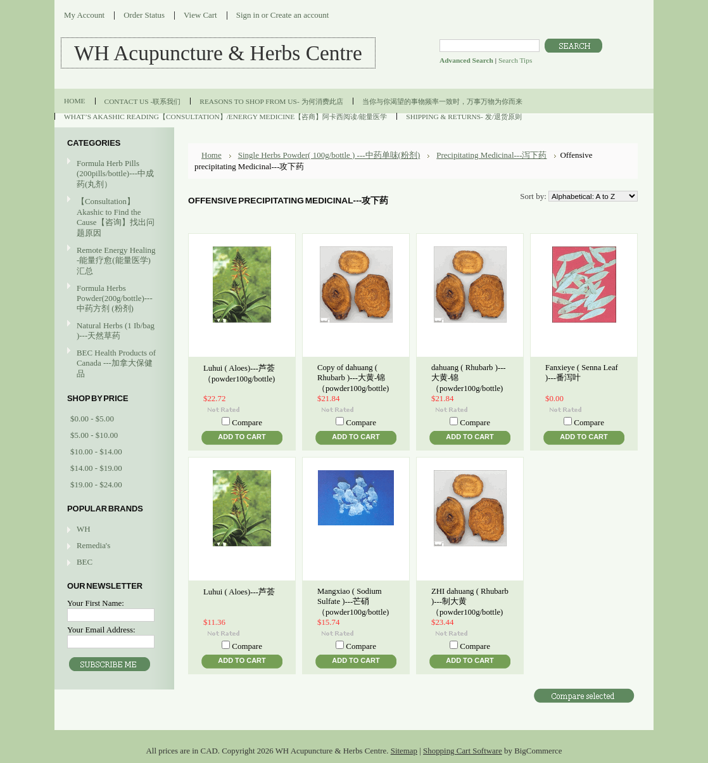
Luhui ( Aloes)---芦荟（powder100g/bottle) (239, 373)
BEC (84, 562)
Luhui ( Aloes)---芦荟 (239, 591)
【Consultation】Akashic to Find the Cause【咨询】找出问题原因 (116, 217)
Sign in (248, 15)
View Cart (200, 15)
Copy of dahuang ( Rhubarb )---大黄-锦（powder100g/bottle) (353, 378)
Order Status (144, 15)
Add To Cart (241, 436)
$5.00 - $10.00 (94, 435)
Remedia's (93, 545)
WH (84, 529)
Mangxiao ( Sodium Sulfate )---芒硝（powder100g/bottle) (353, 602)
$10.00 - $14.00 (96, 451)
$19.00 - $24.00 (96, 484)
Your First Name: (95, 603)
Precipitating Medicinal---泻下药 (491, 155)
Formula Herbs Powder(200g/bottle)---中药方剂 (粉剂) (112, 298)
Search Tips (515, 60)
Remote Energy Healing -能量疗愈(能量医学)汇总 (112, 260)
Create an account (299, 15)
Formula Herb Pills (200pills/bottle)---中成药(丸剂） (115, 173)
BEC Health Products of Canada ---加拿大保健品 (116, 363)
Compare (247, 422)
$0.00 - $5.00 (92, 418)
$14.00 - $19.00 (96, 468)
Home (211, 155)
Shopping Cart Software (462, 750)
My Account (84, 15)
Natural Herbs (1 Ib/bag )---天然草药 (116, 330)
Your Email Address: (101, 629)
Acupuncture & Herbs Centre (218, 53)
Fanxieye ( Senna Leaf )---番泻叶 (581, 372)
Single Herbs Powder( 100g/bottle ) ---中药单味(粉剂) (329, 155)
